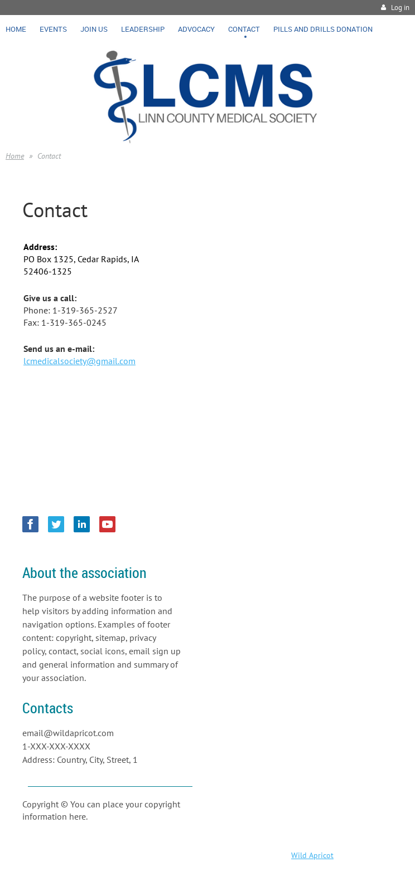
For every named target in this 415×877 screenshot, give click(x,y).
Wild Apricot (312, 855)
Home (15, 156)
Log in (400, 7)
